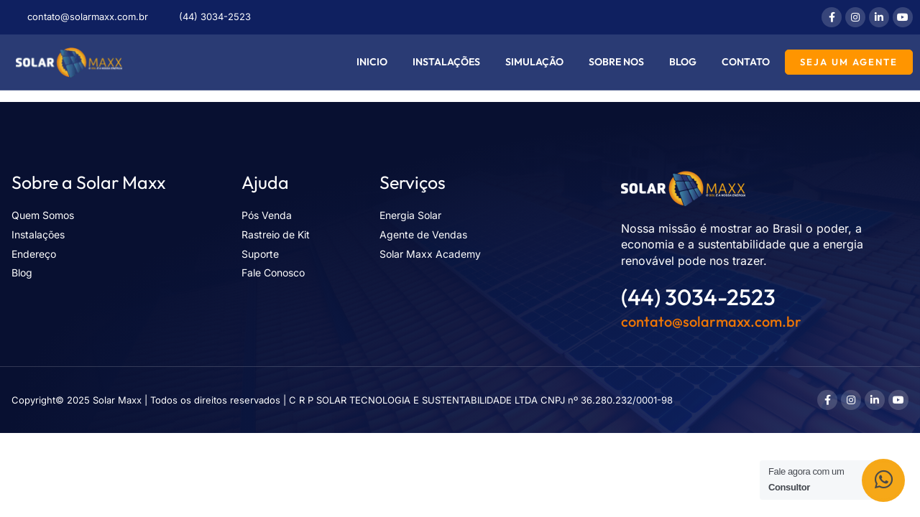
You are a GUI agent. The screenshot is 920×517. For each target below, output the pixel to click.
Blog (682, 61)
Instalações (446, 61)
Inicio (371, 61)
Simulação (534, 61)
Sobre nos (616, 61)
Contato (746, 61)
